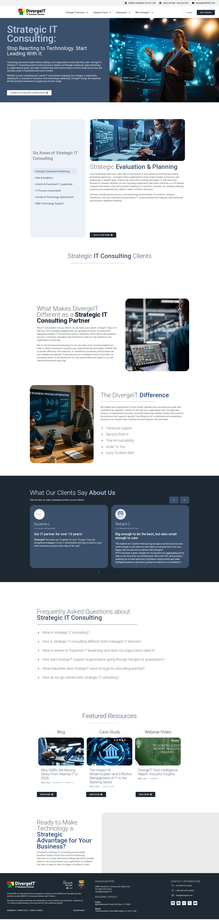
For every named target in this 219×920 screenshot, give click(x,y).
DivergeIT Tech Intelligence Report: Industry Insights (158, 773)
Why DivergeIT (144, 12)
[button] (99, 572)
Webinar (154, 779)
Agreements (11, 911)
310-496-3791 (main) (184, 886)
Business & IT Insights (63, 783)
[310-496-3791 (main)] (172, 886)
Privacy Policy (23, 911)
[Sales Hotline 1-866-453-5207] (160, 3)
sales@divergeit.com (205, 3)
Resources (123, 12)
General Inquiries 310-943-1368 (142, 3)
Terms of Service (36, 911)
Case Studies (109, 787)
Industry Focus (102, 12)
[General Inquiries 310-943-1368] (126, 3)
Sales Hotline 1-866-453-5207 (176, 3)
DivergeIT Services (77, 12)
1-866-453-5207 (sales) (185, 891)
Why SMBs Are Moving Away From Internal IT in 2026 (59, 775)
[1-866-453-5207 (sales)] (172, 891)
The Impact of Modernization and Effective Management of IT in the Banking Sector (111, 777)
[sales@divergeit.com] (193, 3)
